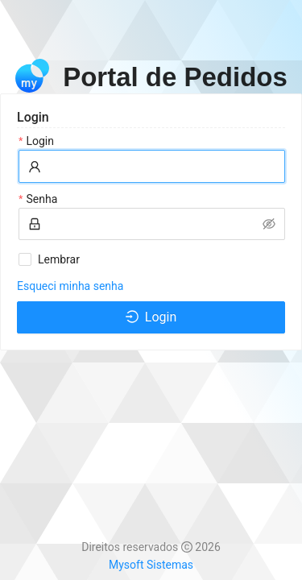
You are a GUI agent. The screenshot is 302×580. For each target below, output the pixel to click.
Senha (41, 199)
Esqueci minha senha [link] (70, 286)
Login (40, 141)
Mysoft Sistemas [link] (151, 564)
